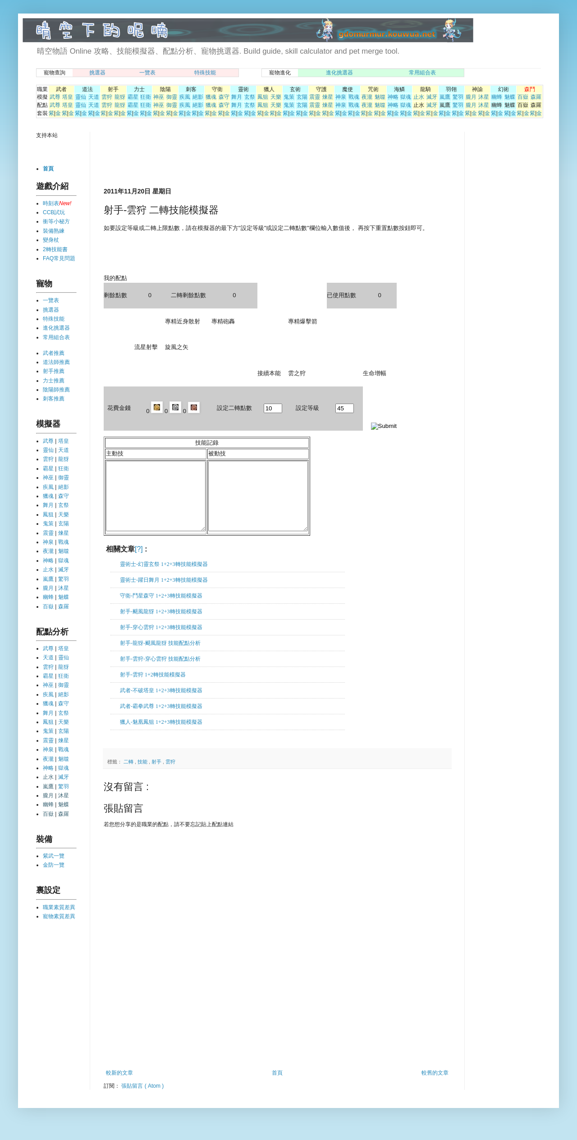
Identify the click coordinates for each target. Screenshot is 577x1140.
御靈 (171, 97)
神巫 (158, 97)
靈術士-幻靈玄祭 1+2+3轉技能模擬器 (164, 578)
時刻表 (51, 203)
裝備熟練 (53, 231)
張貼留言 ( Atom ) (142, 1099)
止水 (418, 97)
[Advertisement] (209, 158)
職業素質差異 (59, 907)
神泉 (340, 97)
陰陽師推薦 (56, 389)
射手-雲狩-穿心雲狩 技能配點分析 (160, 672)
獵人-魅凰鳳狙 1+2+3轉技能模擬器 (161, 735)
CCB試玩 (54, 212)
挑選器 (97, 72)
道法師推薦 (56, 362)
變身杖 (51, 240)
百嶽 (522, 97)
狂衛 (145, 97)
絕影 (197, 97)
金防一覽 (53, 865)
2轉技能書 (55, 249)
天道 (93, 97)
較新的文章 (119, 1086)
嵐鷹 (445, 97)
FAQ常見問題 (59, 258)
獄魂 (405, 97)
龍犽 (119, 97)
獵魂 (211, 97)
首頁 (277, 1086)
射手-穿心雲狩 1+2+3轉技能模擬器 (161, 641)
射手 (157, 775)
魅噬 (380, 97)
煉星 (327, 97)
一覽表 (147, 72)
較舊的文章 (435, 1086)
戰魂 (353, 97)
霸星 (133, 97)
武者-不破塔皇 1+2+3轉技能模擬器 (161, 704)
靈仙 (80, 97)
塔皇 (67, 97)
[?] (139, 562)
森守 (224, 97)
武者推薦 (53, 353)
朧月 (471, 97)
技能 (143, 775)
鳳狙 (262, 97)
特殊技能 (205, 72)
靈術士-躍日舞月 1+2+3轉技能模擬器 (164, 593)
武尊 (55, 97)
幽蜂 (496, 97)
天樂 (275, 97)
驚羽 (458, 97)
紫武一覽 (53, 856)
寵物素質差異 (59, 916)
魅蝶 (509, 97)
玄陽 (302, 97)
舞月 (236, 97)
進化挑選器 (339, 72)
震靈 (314, 97)
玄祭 (249, 97)
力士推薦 (53, 380)
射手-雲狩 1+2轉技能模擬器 (153, 688)
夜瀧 (367, 97)
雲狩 (106, 97)
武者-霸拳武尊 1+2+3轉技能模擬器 (161, 720)
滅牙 (431, 97)
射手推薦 (53, 371)
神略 (393, 97)
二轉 (129, 775)
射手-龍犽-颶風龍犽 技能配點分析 (160, 656)
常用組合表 (422, 72)
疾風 (184, 97)
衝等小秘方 (56, 221)
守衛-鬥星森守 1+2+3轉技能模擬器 (161, 609)
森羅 (536, 97)
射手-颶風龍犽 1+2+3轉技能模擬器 (161, 625)
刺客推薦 (53, 398)
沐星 (483, 97)
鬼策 (289, 97)
